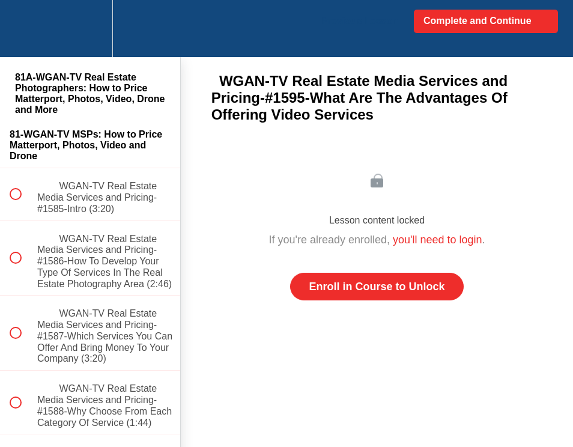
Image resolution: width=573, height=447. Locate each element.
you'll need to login (437, 240)
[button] (22, 28)
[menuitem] (90, 28)
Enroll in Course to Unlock (376, 287)
